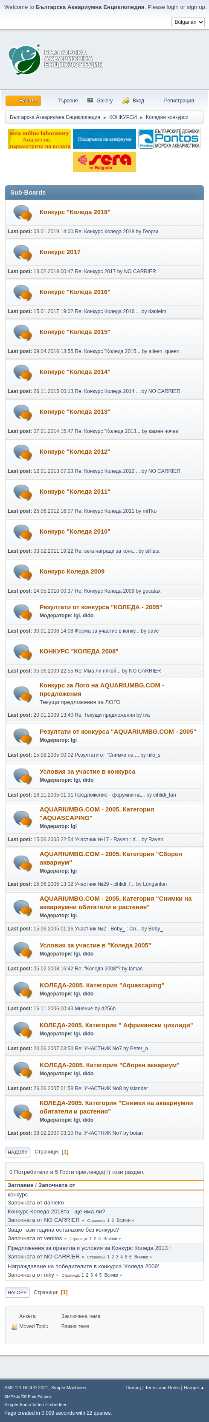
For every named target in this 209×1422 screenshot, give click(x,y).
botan (136, 1133)
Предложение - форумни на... (110, 795)
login (173, 7)
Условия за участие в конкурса (88, 771)
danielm (157, 311)
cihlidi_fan (164, 795)
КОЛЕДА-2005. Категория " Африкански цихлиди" (116, 1025)
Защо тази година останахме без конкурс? (63, 1230)
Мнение (84, 1009)
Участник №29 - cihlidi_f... (105, 884)
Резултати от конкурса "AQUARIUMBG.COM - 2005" (118, 731)
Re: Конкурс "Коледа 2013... (107, 431)
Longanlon (155, 884)
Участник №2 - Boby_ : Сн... (107, 929)
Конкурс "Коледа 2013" (75, 411)
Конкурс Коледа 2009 (72, 571)
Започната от (56, 1185)
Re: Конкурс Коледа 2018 (104, 232)
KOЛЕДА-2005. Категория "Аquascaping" (102, 985)
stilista (152, 551)
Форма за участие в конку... (107, 631)
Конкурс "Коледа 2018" (75, 212)
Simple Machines (68, 1387)
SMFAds (12, 1396)
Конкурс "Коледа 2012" (75, 451)
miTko (149, 511)
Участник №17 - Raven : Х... (107, 839)
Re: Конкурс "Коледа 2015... (107, 351)
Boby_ (155, 929)
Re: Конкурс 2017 (95, 271)
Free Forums (40, 1396)
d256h (109, 1009)
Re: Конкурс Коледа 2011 (104, 511)
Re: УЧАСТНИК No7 (98, 1049)
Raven (155, 839)
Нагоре (17, 1292)
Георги (150, 232)
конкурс (18, 1194)
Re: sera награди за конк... (106, 551)
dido (88, 616)
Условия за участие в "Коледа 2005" (95, 945)
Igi (77, 616)
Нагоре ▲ (194, 1387)
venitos (53, 1238)
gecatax (151, 591)
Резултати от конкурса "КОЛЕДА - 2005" (101, 607)
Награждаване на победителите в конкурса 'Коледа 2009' (83, 1266)
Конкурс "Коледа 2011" (75, 491)
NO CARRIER (140, 271)
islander (139, 1088)
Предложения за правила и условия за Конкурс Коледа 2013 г (89, 1248)
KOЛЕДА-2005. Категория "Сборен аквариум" (110, 1065)
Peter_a (139, 1049)
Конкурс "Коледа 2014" (75, 371)
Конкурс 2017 (60, 252)
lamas (135, 969)
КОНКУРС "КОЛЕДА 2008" (79, 651)
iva (146, 715)
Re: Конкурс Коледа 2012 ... (107, 471)
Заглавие (21, 1185)
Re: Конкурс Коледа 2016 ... (107, 311)
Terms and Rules (162, 1387)
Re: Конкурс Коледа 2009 (104, 591)
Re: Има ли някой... (98, 671)
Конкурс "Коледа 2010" (75, 531)
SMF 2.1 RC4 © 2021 (26, 1387)
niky (49, 1275)
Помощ (133, 1387)
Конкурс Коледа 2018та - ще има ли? (56, 1211)
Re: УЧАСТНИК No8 (98, 1088)
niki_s (153, 755)
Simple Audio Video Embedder (35, 1404)
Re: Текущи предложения (105, 715)
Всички (124, 1220)
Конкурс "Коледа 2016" (75, 291)
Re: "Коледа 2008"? (98, 969)
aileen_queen (164, 351)
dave (153, 631)
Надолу (18, 1152)
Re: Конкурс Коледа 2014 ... (107, 391)
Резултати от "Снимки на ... (107, 755)
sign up (196, 7)
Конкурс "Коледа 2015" (75, 331)
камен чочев (163, 431)
